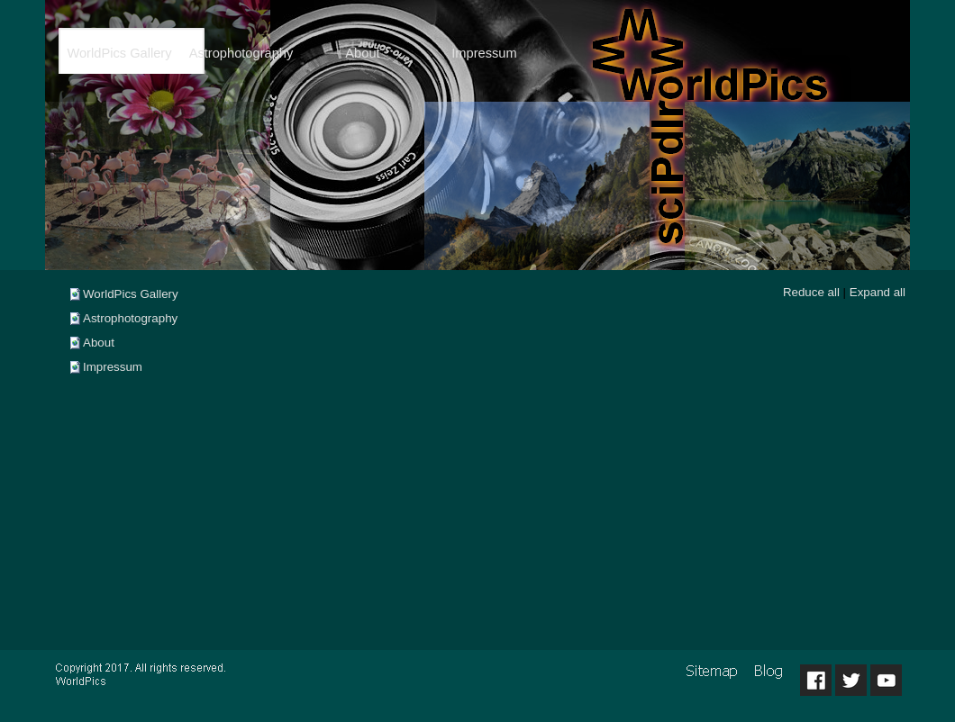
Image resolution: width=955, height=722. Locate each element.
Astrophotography (130, 318)
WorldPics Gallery (130, 294)
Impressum (112, 367)
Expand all (877, 292)
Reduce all (811, 292)
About (98, 342)
